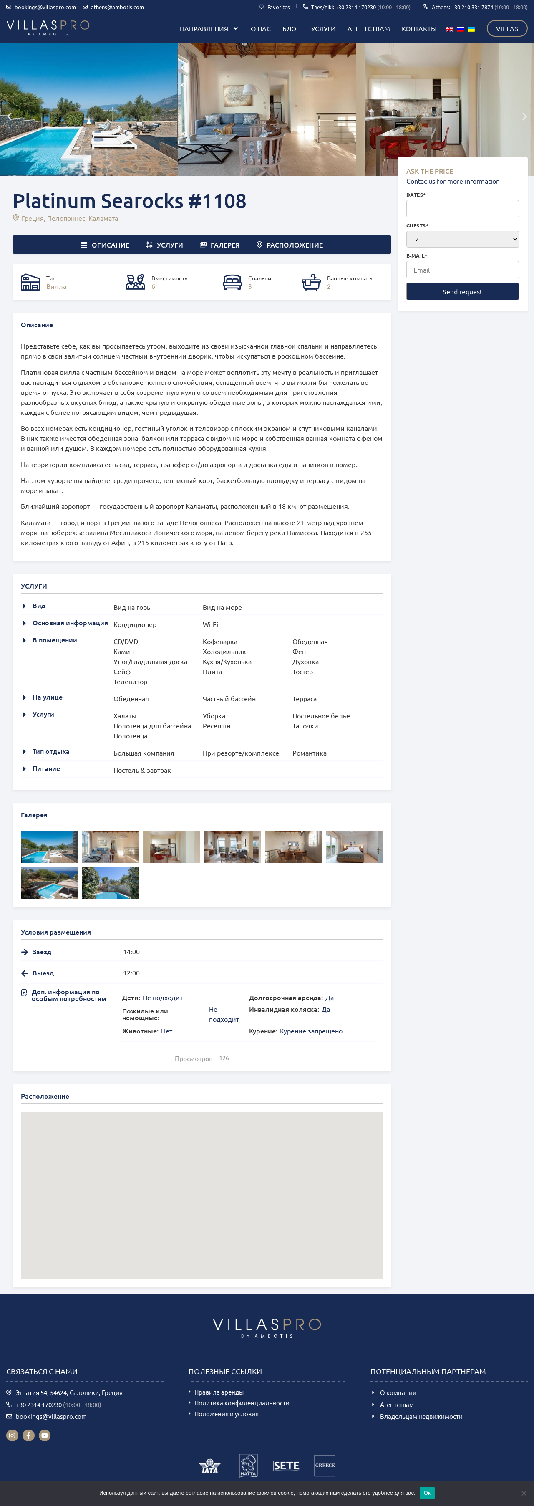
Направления (209, 28)
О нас (261, 28)
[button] (9, 116)
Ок (427, 1493)
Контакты (419, 28)
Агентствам (369, 28)
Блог (291, 28)
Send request (462, 291)
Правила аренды (219, 1392)
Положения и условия (226, 1414)
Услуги (323, 28)
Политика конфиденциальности (242, 1403)
